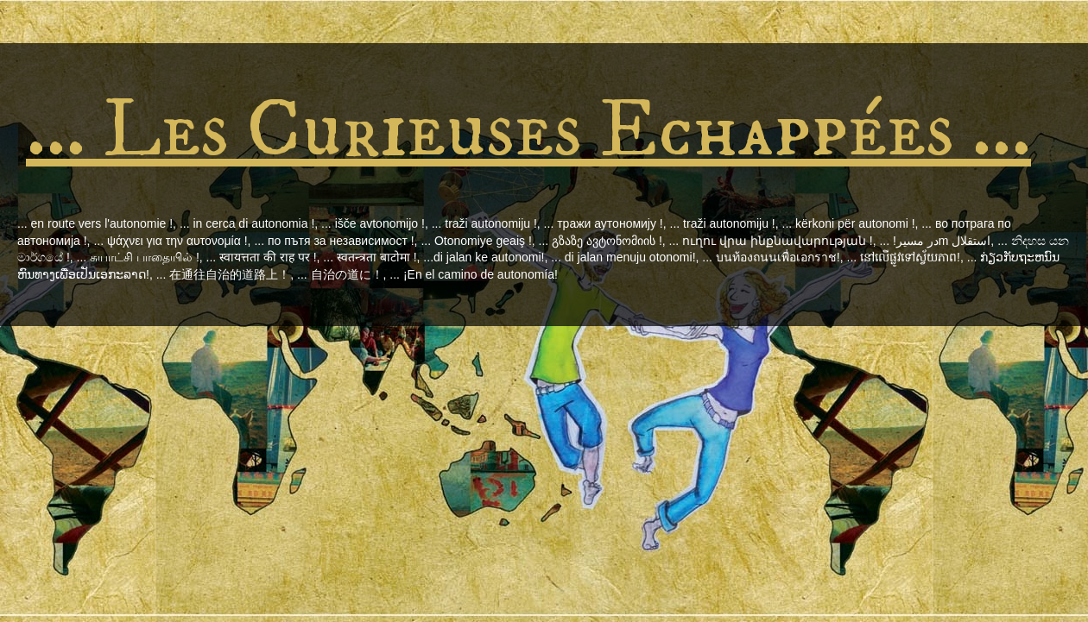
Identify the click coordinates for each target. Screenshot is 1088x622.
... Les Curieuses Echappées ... (528, 130)
